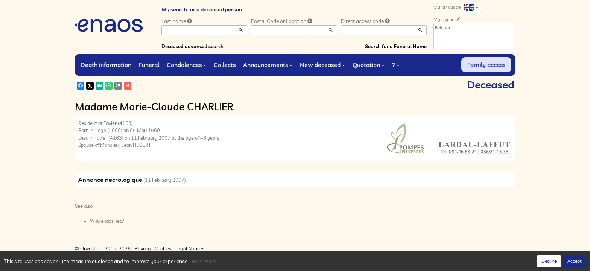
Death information (106, 65)
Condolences (186, 65)
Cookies (163, 248)
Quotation (369, 65)
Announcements (267, 65)
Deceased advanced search (192, 46)
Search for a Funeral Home (396, 46)
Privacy (143, 248)
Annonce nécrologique (110, 179)
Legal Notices (189, 248)
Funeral (149, 65)
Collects (225, 65)
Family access (486, 65)
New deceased (322, 65)
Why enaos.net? (107, 221)
